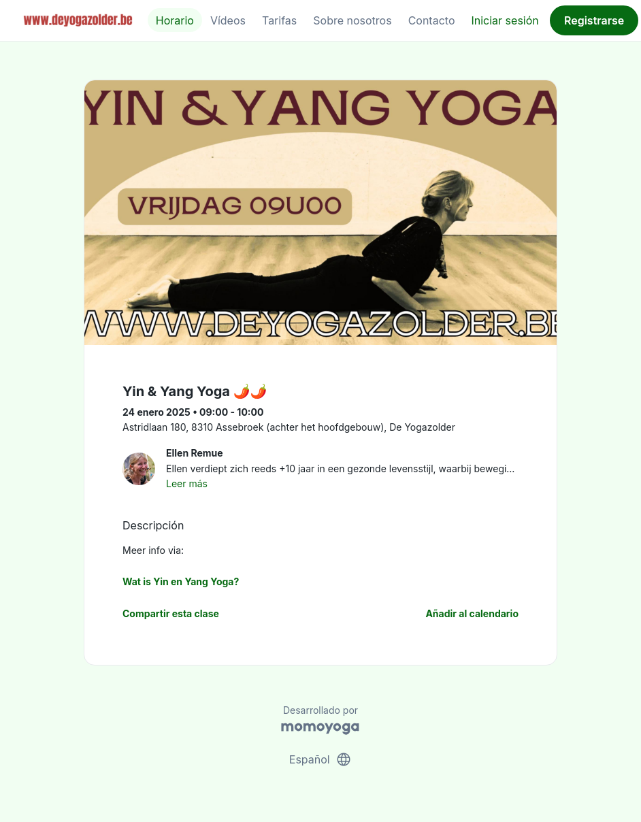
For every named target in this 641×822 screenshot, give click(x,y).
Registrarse (594, 20)
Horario (175, 20)
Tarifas (279, 20)
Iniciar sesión (504, 20)
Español (320, 759)
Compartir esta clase (170, 613)
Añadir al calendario (472, 613)
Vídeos (228, 20)
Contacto (431, 20)
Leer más (187, 483)
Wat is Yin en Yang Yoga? (180, 581)
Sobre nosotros (352, 20)
